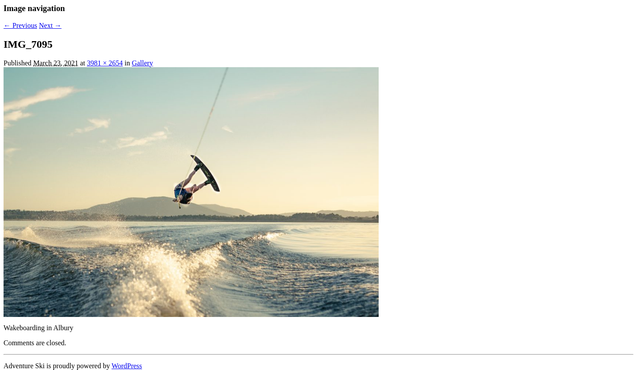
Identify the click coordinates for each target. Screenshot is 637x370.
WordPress (126, 366)
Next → (50, 25)
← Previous (20, 25)
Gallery (142, 63)
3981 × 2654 (105, 63)
